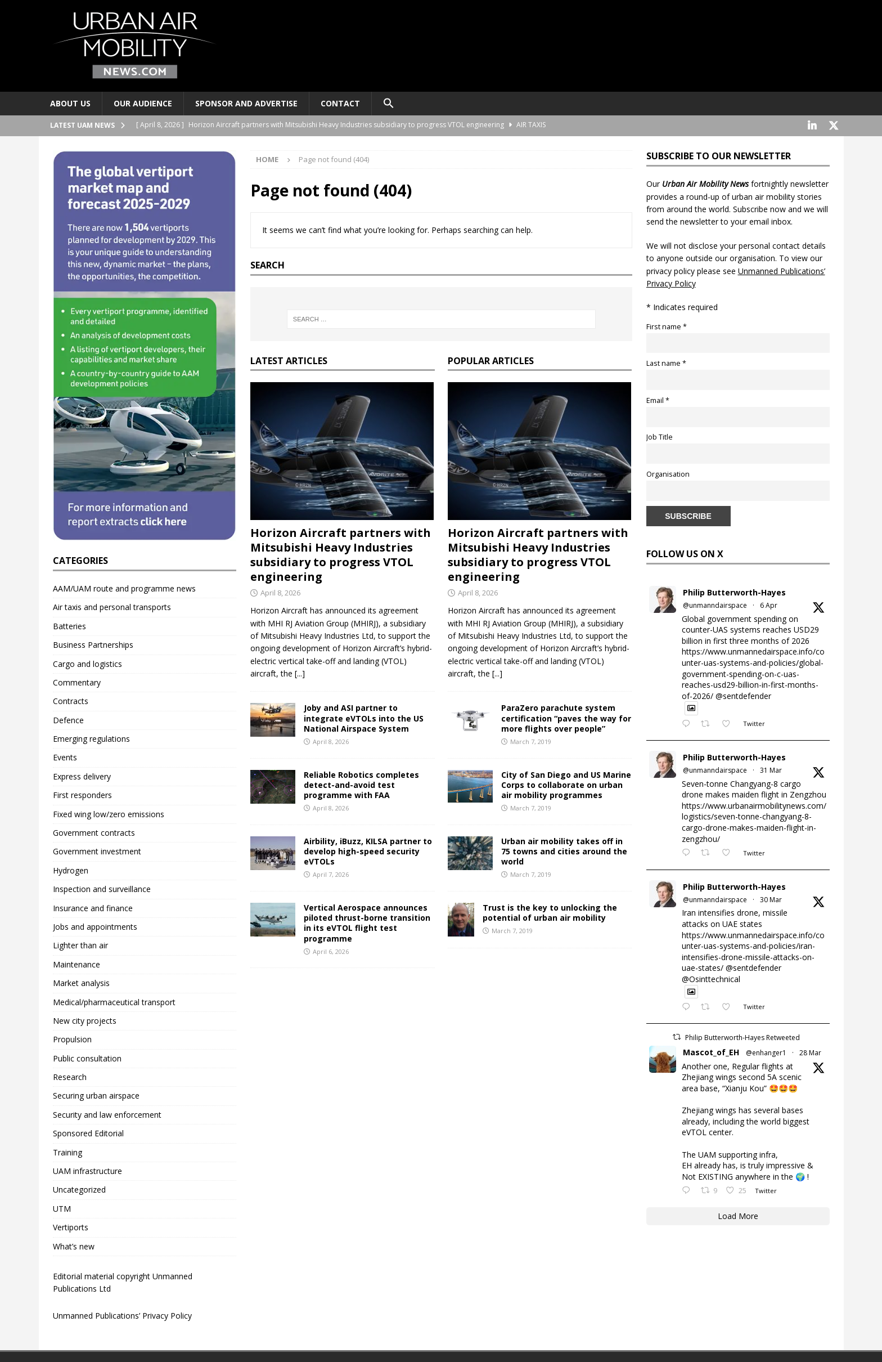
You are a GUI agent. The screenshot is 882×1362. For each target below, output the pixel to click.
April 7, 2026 (331, 873)
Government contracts (94, 831)
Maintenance (76, 963)
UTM (62, 1207)
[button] (388, 103)
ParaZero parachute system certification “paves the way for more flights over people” (566, 716)
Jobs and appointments (95, 925)
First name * (666, 325)
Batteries (69, 625)
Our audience (143, 103)
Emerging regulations (91, 737)
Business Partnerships (93, 643)
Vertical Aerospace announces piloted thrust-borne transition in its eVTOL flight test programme (367, 922)
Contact (340, 103)
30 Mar (771, 898)
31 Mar (771, 769)
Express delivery (82, 775)
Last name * (666, 362)
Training (67, 1151)
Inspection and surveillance (102, 887)
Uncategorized (79, 1188)
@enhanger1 (766, 1051)
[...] (300, 672)
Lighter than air (80, 944)
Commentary (77, 681)
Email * (657, 399)
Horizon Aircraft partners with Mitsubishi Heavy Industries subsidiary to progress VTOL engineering (340, 553)
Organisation (668, 473)
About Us (70, 103)
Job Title (659, 436)
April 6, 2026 (331, 950)
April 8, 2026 (280, 591)
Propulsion (72, 1038)
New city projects (84, 1019)
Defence (68, 719)
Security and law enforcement (107, 1113)
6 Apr (768, 604)
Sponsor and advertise (246, 103)
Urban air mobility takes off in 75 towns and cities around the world (564, 850)
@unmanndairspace (715, 604)
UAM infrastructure (87, 1169)
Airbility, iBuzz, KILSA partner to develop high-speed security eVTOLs (368, 850)
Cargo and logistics (87, 662)
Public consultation (87, 1057)
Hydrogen (70, 869)
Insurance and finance (93, 907)
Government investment (97, 850)
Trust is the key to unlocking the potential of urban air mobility (550, 911)
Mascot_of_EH (711, 1051)
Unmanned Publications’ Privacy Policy (122, 1314)
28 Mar (810, 1051)
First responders (82, 793)
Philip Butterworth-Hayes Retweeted (742, 1036)
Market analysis (81, 981)
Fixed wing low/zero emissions (108, 813)
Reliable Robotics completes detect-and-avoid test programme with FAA (361, 783)
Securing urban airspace (96, 1094)
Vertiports (70, 1226)
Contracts (70, 700)
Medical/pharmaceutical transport (114, 1001)
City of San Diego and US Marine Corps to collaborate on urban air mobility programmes (566, 783)
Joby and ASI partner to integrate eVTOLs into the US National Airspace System (364, 716)
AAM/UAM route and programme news (124, 587)
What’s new (73, 1245)
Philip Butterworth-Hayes (734, 591)
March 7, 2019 (530, 740)
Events (65, 756)
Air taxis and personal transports (112, 606)
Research (70, 1075)
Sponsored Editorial (88, 1132)
